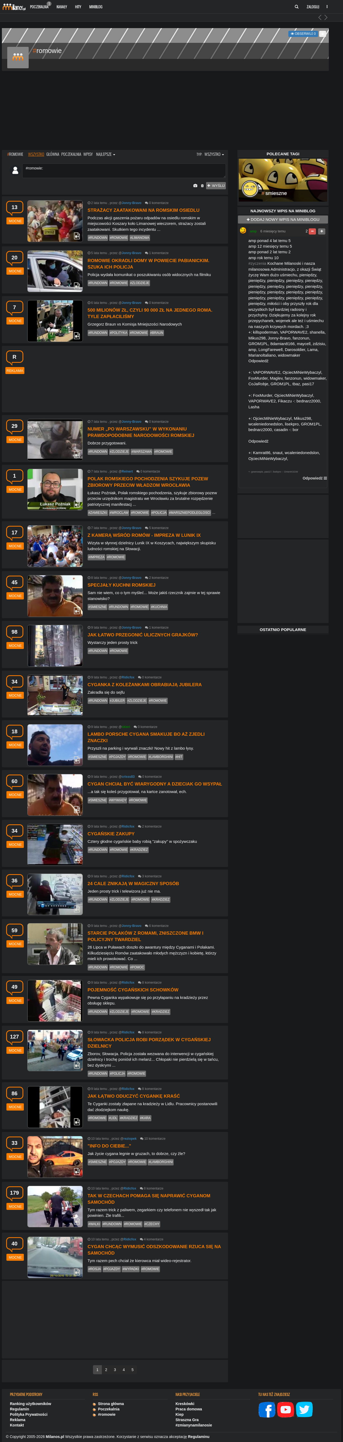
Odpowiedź (313, 478)
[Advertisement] (165, 111)
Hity (78, 6)
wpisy (88, 154)
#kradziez (139, 850)
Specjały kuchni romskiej (122, 585)
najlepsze (105, 154)
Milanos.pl (55, 1437)
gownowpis (257, 471)
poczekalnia (71, 154)
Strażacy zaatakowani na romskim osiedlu (144, 210)
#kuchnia (159, 607)
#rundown (97, 238)
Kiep (180, 1414)
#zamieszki (97, 513)
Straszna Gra (187, 1420)
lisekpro (277, 471)
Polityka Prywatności (28, 1414)
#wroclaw (119, 513)
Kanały (62, 6)
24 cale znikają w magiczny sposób (133, 883)
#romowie (119, 238)
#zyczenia (257, 263)
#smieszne (97, 607)
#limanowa (140, 238)
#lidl (113, 1118)
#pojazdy (117, 757)
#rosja (94, 1269)
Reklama (17, 1420)
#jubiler (117, 701)
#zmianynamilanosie (194, 1425)
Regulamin (19, 1409)
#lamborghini (160, 757)
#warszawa (141, 452)
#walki (94, 1224)
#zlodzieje (139, 283)
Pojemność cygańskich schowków (133, 989)
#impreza (96, 557)
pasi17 (268, 471)
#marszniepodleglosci (190, 513)
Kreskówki (185, 1404)
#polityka (118, 333)
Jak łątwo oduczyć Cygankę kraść (134, 1096)
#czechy (151, 1224)
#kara (145, 1118)
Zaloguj (313, 6)
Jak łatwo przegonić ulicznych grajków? (143, 634)
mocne (15, 221)
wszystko (36, 154)
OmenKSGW (291, 471)
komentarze (160, 203)
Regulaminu (199, 1437)
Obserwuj (303, 34)
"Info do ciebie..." (109, 1146)
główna (52, 154)
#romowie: (124, 171)
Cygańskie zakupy (111, 833)
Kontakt (17, 1425)
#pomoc (137, 967)
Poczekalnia (40, 5)
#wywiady (117, 800)
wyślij (216, 186)
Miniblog (95, 6)
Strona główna (108, 1404)
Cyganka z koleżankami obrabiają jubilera (145, 684)
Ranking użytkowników (30, 1404)
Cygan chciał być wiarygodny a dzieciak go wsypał (155, 784)
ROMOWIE (15, 154)
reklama (15, 371)
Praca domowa (189, 1409)
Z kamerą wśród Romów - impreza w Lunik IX (144, 535)
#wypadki (130, 1269)
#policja (159, 513)
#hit (179, 757)
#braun (156, 333)
